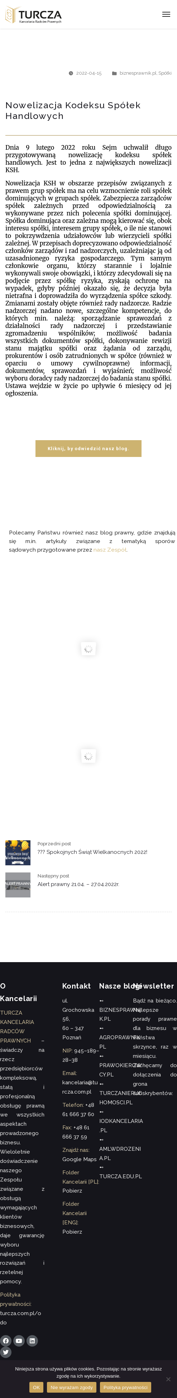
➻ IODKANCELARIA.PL (121, 1121)
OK (36, 1387)
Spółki (165, 73)
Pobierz (72, 1191)
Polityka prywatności (126, 1387)
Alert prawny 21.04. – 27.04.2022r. (78, 884)
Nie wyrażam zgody (72, 1387)
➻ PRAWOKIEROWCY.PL (120, 1065)
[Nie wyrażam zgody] (168, 1379)
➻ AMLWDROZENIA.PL (120, 1148)
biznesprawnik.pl (138, 73)
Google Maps (79, 1159)
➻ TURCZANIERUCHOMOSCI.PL (120, 1093)
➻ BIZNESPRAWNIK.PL (120, 1010)
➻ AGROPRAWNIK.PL (120, 1037)
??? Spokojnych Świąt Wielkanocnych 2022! (92, 852)
